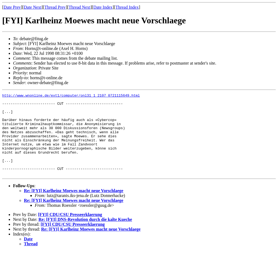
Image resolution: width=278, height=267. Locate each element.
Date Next (33, 7)
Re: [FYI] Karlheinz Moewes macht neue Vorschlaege (73, 207)
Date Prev (12, 7)
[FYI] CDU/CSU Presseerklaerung (70, 230)
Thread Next (79, 7)
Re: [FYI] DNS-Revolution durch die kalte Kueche (85, 235)
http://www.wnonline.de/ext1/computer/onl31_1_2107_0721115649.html (71, 96)
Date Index (103, 7)
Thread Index (127, 7)
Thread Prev (55, 7)
